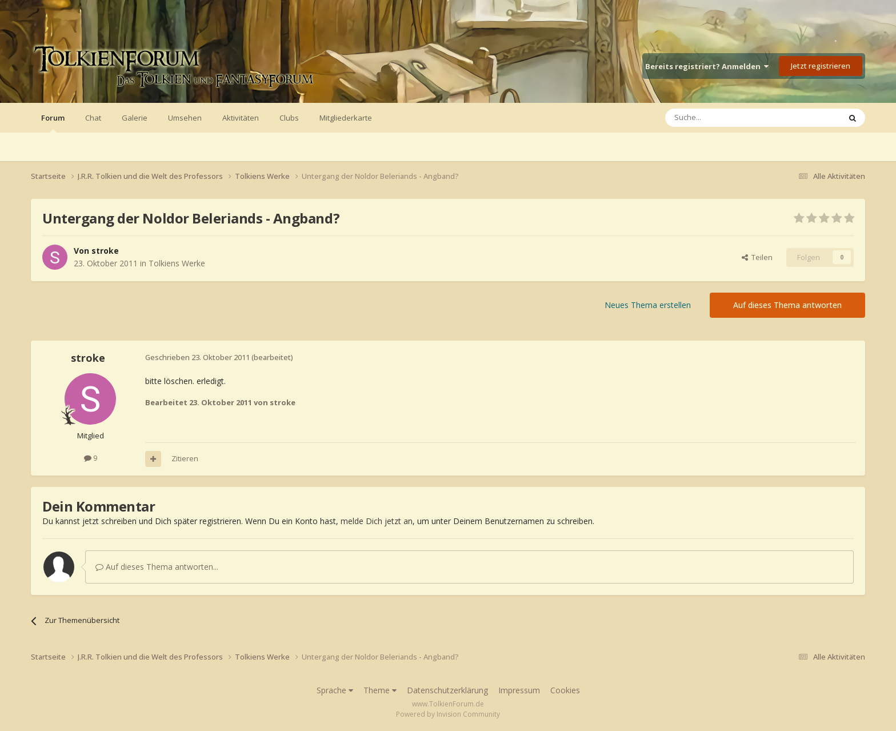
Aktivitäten (240, 118)
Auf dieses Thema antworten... (156, 566)
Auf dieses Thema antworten (787, 304)
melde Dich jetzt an (377, 521)
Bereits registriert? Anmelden (707, 66)
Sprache (335, 690)
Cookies (565, 690)
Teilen (757, 257)
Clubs (289, 118)
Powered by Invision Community (448, 714)
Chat (93, 118)
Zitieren (184, 458)
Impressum (519, 690)
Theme (380, 690)
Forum (53, 123)
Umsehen (185, 118)
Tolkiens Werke (177, 263)
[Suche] (718, 118)
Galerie (134, 118)
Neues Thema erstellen (648, 304)
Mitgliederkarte (345, 118)
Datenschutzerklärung (447, 690)
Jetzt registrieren (820, 66)
